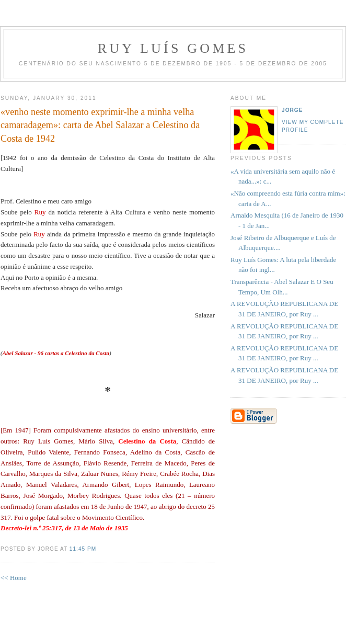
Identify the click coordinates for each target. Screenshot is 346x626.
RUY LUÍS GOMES (173, 48)
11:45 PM (83, 549)
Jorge (292, 110)
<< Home (14, 578)
